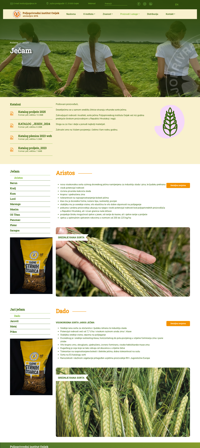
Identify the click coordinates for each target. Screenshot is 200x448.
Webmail (91, 3)
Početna (14, 43)
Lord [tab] (13, 198)
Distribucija (152, 14)
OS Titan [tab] (15, 214)
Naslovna (71, 14)
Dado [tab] (17, 316)
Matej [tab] (13, 326)
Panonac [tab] (15, 220)
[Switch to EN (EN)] (177, 4)
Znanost (107, 14)
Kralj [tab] (13, 188)
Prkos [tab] (13, 331)
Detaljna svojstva (178, 185)
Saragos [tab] (14, 230)
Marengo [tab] (15, 204)
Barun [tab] (13, 183)
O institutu (88, 14)
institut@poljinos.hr (28, 3)
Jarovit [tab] (14, 321)
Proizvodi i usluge (129, 14)
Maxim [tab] (14, 209)
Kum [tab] (13, 193)
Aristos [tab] (18, 177)
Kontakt (169, 14)
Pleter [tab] (13, 225)
